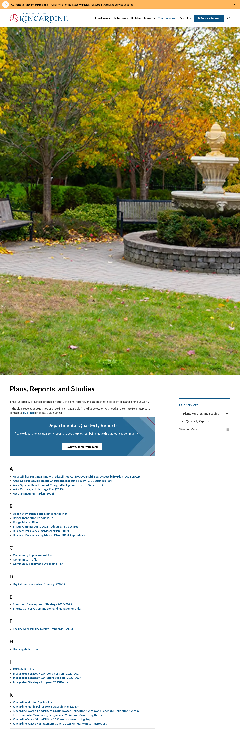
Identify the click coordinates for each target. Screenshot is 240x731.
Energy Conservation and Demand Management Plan (47, 608)
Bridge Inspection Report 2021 (33, 518)
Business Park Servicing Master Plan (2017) (41, 531)
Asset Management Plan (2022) (33, 493)
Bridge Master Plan (25, 522)
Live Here (101, 18)
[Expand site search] (228, 18)
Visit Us (185, 18)
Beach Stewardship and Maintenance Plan (40, 513)
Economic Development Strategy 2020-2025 (42, 604)
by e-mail (29, 412)
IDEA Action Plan (24, 669)
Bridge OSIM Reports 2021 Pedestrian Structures (45, 526)
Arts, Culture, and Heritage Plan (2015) (38, 489)
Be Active (119, 18)
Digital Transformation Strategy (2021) (39, 584)
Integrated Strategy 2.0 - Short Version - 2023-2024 (47, 678)
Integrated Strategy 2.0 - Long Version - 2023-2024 (46, 673)
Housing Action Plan (26, 649)
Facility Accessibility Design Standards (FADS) (43, 629)
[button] (201, 429)
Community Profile (25, 559)
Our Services (166, 18)
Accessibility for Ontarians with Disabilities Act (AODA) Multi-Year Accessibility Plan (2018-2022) (76, 476)
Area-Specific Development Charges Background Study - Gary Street (58, 485)
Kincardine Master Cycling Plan (33, 702)
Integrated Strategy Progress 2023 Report (41, 682)
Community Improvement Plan (33, 555)
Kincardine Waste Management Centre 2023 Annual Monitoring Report (60, 723)
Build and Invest (142, 18)
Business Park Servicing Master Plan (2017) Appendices (49, 535)
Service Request (209, 18)
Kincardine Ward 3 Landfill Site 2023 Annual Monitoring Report (54, 719)
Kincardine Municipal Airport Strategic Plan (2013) (46, 706)
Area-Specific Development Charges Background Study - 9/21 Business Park (62, 480)
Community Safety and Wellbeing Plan (38, 563)
